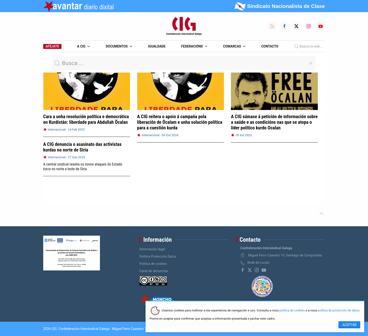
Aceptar (349, 325)
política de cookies (292, 310)
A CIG (83, 46)
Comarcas (234, 46)
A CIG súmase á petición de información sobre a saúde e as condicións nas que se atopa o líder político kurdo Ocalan (274, 122)
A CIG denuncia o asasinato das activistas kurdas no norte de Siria (82, 147)
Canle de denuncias (153, 271)
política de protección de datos (339, 310)
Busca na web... (308, 46)
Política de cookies (153, 264)
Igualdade (156, 46)
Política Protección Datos (157, 256)
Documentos (119, 46)
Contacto (269, 46)
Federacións (194, 46)
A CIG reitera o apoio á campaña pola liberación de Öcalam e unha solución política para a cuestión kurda (179, 122)
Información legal (152, 249)
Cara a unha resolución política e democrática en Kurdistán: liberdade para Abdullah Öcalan (86, 119)
